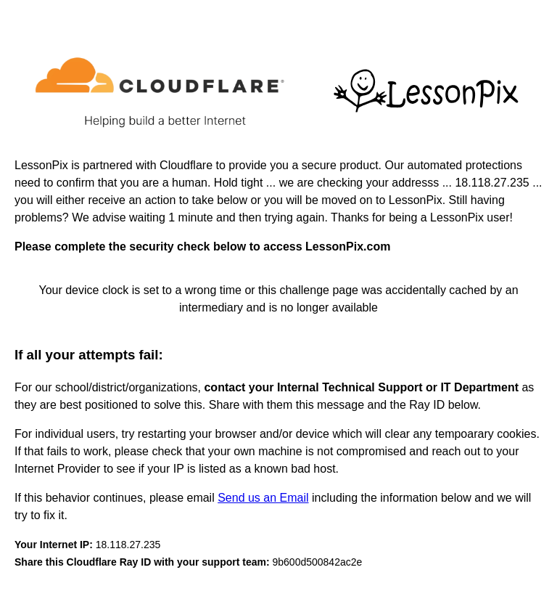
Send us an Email (263, 498)
